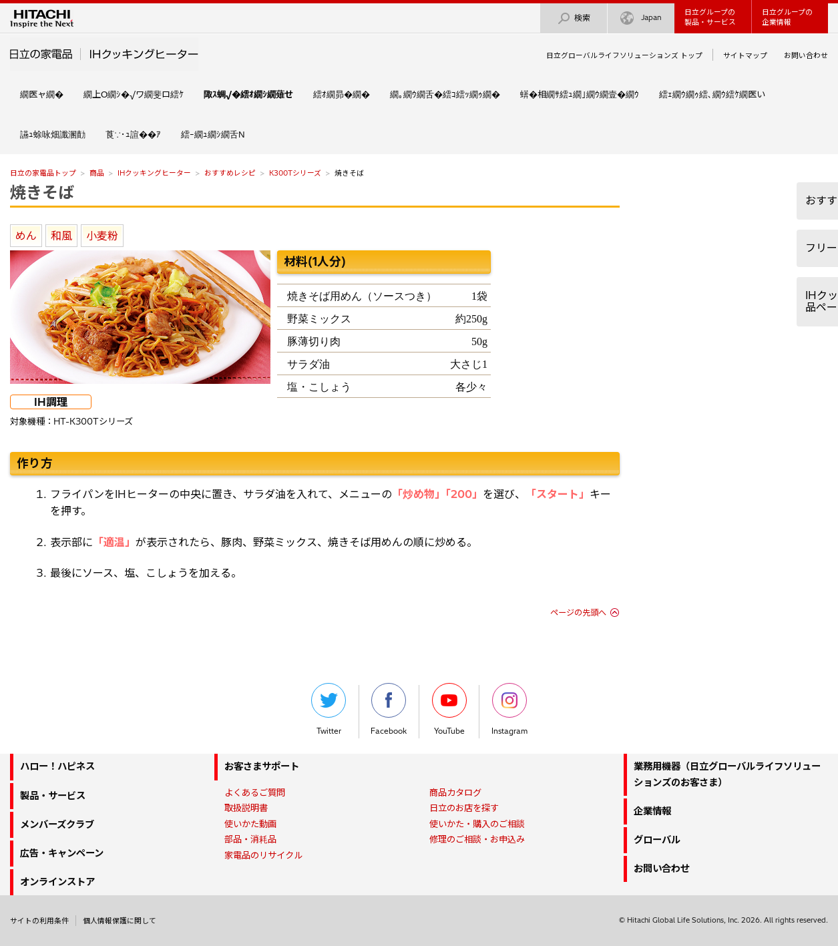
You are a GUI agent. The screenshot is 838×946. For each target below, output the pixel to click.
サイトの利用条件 (39, 920)
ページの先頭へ (578, 613)
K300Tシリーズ (295, 173)
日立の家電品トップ (43, 173)
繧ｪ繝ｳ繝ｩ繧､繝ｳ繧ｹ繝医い (712, 94)
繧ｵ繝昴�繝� (341, 94)
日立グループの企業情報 (787, 17)
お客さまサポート (261, 766)
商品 (96, 173)
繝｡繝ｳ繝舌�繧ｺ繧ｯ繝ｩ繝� (445, 94)
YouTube (449, 709)
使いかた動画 (250, 823)
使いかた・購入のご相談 (477, 823)
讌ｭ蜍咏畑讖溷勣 (52, 134)
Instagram (509, 709)
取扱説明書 (246, 807)
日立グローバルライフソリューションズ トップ (624, 55)
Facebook (389, 709)
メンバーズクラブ (57, 824)
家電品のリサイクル (263, 855)
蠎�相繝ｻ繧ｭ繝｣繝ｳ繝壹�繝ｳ (579, 94)
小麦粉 (102, 235)
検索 (573, 18)
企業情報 (652, 811)
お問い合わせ (806, 55)
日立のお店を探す (464, 807)
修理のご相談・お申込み (477, 839)
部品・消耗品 (250, 839)
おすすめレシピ (230, 173)
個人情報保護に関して (119, 920)
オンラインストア (57, 882)
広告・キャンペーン (61, 853)
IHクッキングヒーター (154, 173)
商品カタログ (455, 792)
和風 (61, 235)
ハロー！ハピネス (57, 766)
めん (26, 235)
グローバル (657, 840)
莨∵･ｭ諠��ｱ (133, 134)
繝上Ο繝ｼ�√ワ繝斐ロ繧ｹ (133, 94)
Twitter (328, 709)
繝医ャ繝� (41, 94)
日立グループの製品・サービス (710, 17)
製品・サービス (52, 796)
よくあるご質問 (254, 792)
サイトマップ (745, 55)
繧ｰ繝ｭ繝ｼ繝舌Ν (213, 134)
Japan (641, 18)
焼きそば (42, 192)
